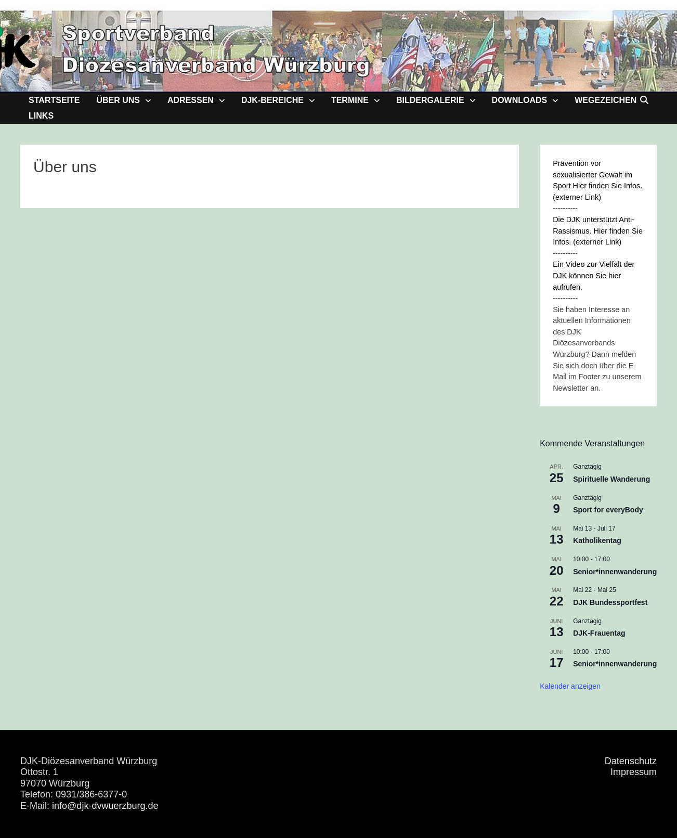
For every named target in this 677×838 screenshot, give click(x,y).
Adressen (190, 100)
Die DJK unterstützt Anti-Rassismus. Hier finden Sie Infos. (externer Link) (598, 230)
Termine (350, 100)
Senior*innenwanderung (615, 572)
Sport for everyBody (608, 510)
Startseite (54, 100)
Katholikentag (597, 540)
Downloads (520, 100)
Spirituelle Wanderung (611, 479)
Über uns (118, 100)
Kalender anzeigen (570, 686)
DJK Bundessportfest (610, 602)
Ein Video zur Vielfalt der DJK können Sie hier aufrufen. (593, 275)
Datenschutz (631, 761)
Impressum (633, 772)
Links (41, 115)
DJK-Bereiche (272, 100)
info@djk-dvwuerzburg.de (105, 806)
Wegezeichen (605, 100)
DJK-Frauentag (599, 633)
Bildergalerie (430, 100)
